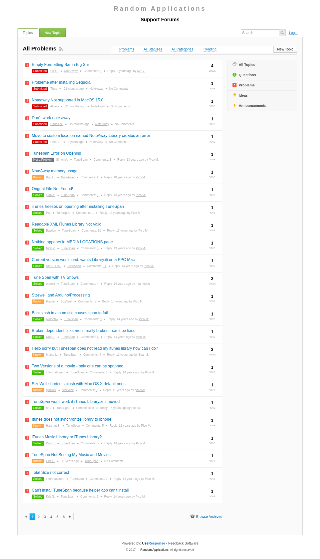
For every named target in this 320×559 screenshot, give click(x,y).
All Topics (243, 64)
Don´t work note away (51, 118)
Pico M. (154, 159)
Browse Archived (206, 516)
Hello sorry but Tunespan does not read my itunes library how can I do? (95, 348)
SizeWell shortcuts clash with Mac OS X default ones (79, 384)
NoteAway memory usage (55, 171)
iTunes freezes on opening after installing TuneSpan (78, 206)
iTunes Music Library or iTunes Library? (67, 437)
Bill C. (54, 71)
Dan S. (50, 337)
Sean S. (143, 354)
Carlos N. (56, 124)
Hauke (50, 301)
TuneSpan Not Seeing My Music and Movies (71, 455)
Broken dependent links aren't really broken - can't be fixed (84, 330)
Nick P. (50, 248)
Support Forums (160, 19)
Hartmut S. (53, 425)
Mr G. (141, 71)
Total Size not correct (50, 472)
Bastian (51, 230)
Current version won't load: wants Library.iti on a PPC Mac (83, 260)
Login (293, 33)
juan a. (50, 195)
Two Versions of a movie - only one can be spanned (77, 366)
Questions (244, 75)
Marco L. (52, 354)
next (70, 516)
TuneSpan (81, 159)
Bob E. (50, 177)
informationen (55, 372)
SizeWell (66, 301)
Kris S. (50, 496)
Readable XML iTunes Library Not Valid (67, 224)
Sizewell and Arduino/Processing (61, 295)
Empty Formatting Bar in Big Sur (60, 64)
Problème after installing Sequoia (61, 82)
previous (26, 516)
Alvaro (54, 106)
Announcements (249, 105)
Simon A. (62, 159)
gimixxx (51, 390)
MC (48, 408)
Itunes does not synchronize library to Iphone (71, 419)
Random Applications (160, 8)
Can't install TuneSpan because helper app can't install (80, 490)
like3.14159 (53, 266)
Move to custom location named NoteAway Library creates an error (91, 135)
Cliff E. (50, 461)
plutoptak (52, 319)
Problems (243, 85)
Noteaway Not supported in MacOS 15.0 (67, 100)
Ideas (240, 95)
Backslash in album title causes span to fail (70, 313)
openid (50, 283)
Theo (53, 88)
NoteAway (71, 71)
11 (99, 230)
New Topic (52, 33)
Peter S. (55, 142)
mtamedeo (143, 283)
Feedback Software (183, 543)
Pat (48, 213)
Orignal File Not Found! (52, 189)
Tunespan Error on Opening (56, 153)
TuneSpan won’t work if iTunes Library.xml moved (76, 401)
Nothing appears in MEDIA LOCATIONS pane (72, 242)
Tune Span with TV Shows (55, 277)
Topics (28, 33)
